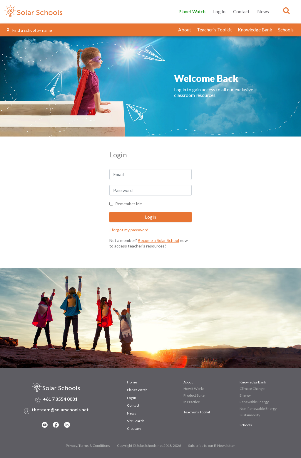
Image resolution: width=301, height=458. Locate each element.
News (263, 11)
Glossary (134, 428)
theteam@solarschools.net (60, 409)
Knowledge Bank (255, 29)
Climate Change (252, 388)
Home (132, 382)
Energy (245, 395)
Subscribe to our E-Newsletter (211, 445)
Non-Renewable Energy (258, 408)
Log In (219, 11)
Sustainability (250, 415)
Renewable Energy (254, 402)
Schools (286, 29)
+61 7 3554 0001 (60, 399)
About (184, 29)
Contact (241, 11)
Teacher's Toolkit (214, 29)
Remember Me (128, 203)
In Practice (191, 402)
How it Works (194, 388)
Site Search (135, 421)
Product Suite (194, 395)
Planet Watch (191, 11)
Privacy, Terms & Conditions (88, 445)
